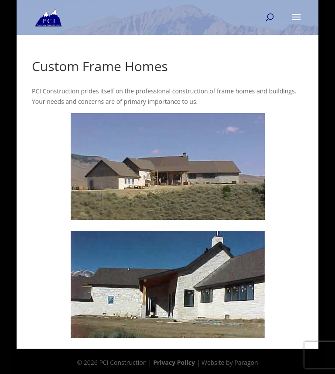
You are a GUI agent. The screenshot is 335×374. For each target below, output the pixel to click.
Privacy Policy (174, 362)
